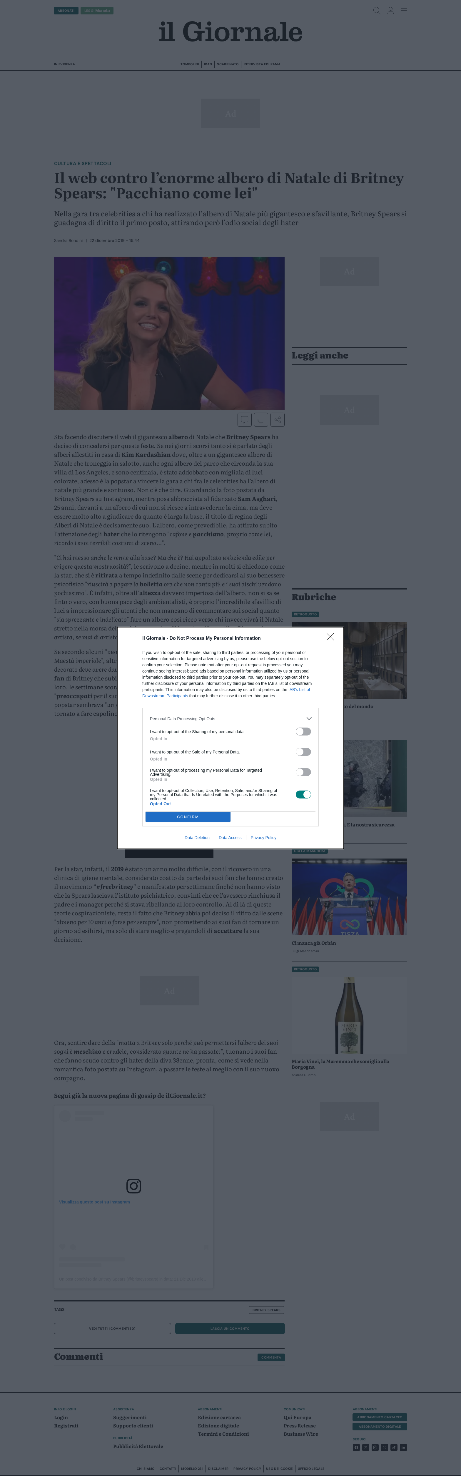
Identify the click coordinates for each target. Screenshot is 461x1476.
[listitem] (230, 718)
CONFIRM (188, 817)
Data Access (230, 837)
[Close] (332, 638)
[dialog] (230, 738)
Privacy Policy (263, 837)
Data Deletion (197, 837)
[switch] (303, 731)
